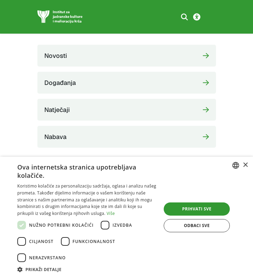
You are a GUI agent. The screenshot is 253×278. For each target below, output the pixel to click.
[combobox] (235, 165)
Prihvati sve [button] (196, 209)
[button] (87, 269)
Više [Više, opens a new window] (111, 213)
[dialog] (126, 217)
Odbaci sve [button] (197, 225)
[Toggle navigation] (211, 17)
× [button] (245, 165)
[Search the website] (184, 17)
